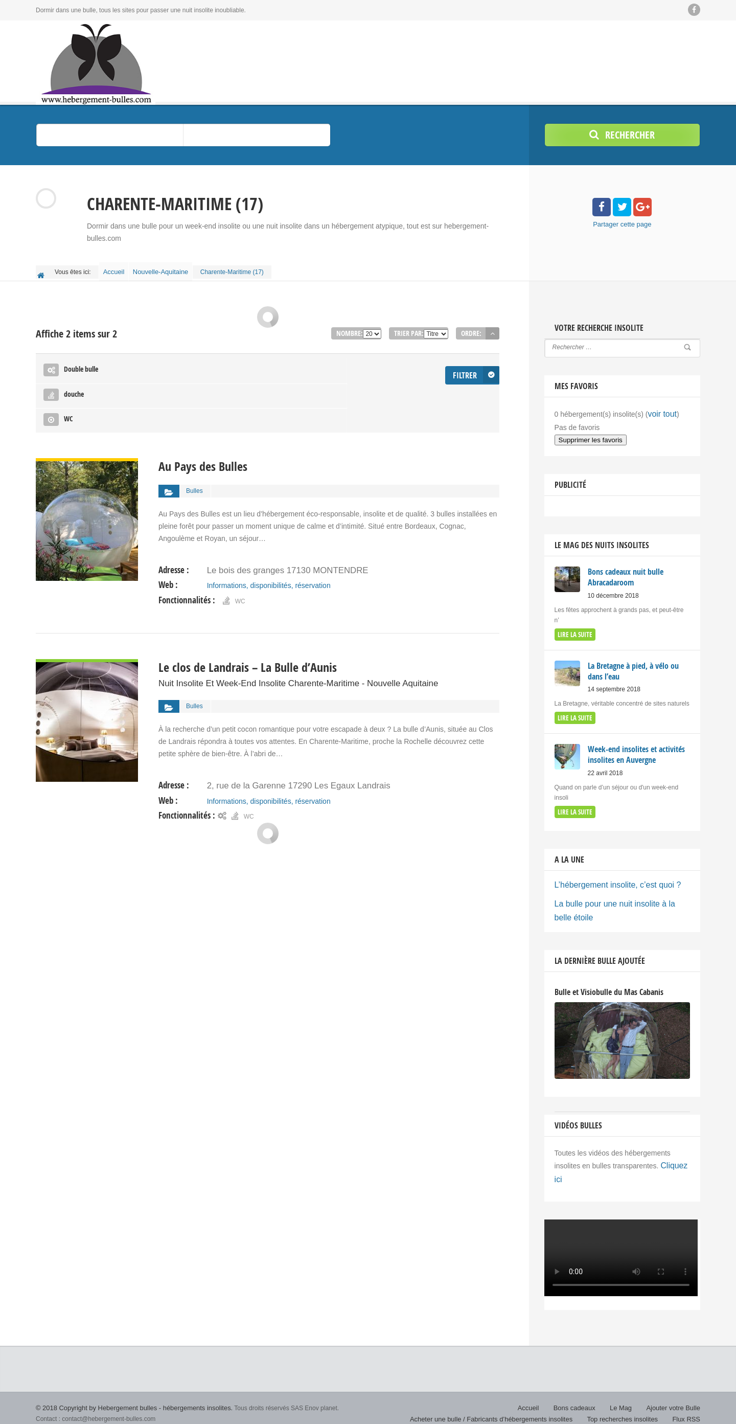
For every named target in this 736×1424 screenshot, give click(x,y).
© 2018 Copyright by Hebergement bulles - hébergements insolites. (127, 1388)
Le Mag (625, 1388)
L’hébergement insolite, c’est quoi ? (610, 872)
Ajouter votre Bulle (675, 1388)
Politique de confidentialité (664, 1408)
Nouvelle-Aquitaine (168, 269)
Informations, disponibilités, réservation (268, 523)
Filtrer (466, 364)
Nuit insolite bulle (61, 1408)
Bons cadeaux (581, 1388)
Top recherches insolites (627, 1398)
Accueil (117, 269)
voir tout (660, 408)
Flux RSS (687, 1398)
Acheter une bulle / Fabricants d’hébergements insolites (504, 1398)
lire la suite (574, 626)
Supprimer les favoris (591, 433)
